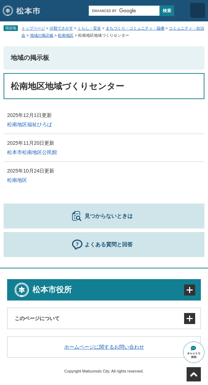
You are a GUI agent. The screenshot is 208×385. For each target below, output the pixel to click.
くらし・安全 (89, 28)
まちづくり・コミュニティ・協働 (135, 28)
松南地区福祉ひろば (29, 124)
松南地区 (65, 35)
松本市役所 (52, 289)
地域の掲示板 (42, 35)
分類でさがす (61, 28)
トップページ (33, 28)
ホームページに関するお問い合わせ (104, 347)
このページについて (37, 318)
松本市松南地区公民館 (32, 152)
